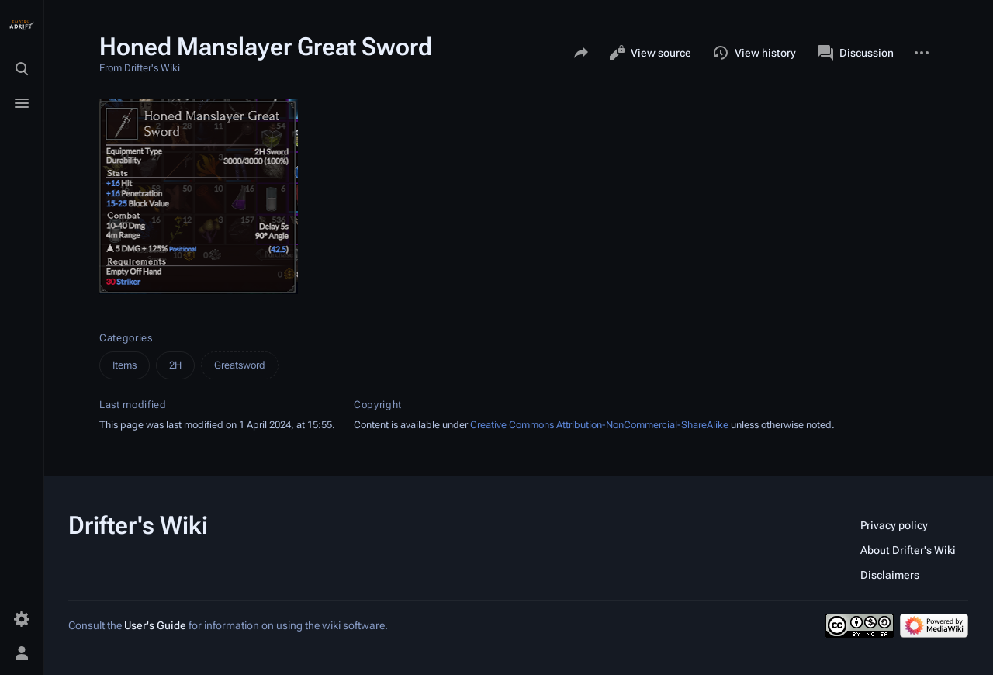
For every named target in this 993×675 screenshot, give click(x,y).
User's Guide (155, 625)
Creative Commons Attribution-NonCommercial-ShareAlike (599, 425)
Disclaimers (889, 575)
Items (124, 365)
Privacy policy (894, 525)
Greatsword (239, 365)
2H (175, 365)
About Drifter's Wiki (908, 550)
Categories (126, 338)
